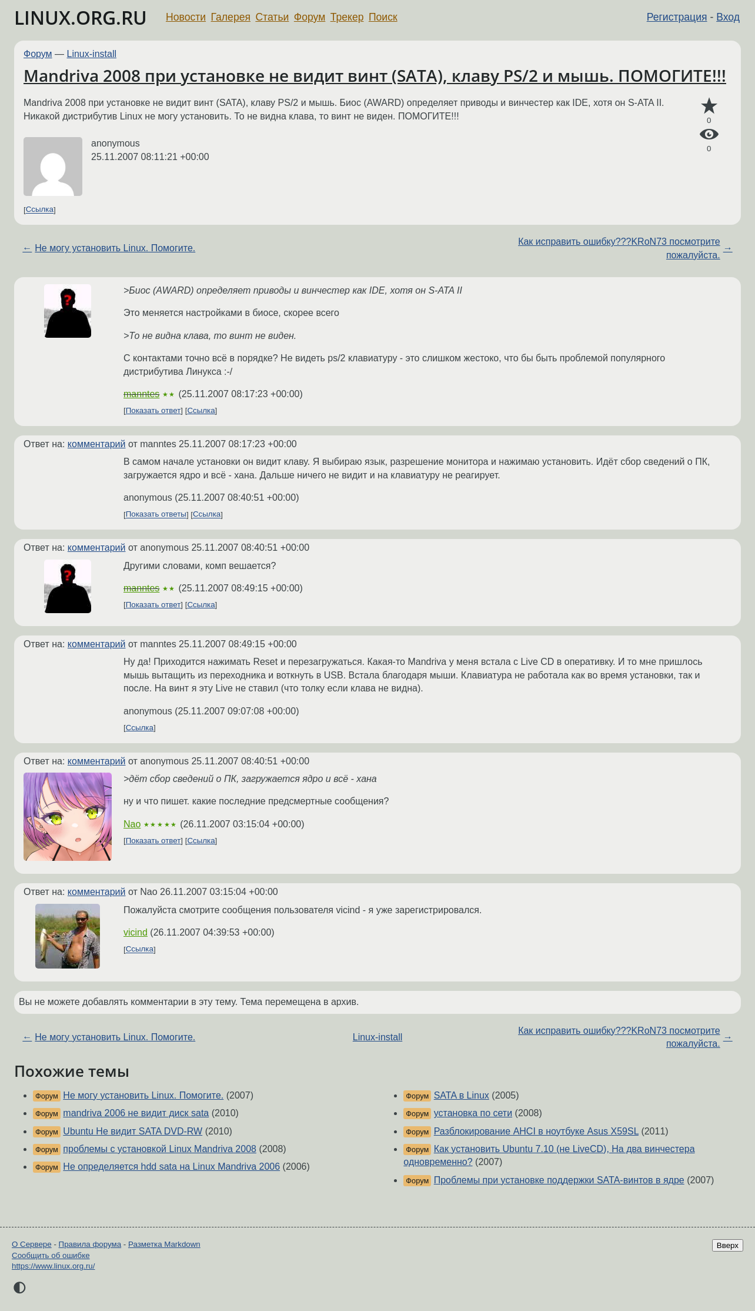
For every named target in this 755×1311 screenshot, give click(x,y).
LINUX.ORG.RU (80, 17)
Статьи (272, 17)
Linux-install (91, 54)
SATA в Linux (461, 1095)
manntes (141, 394)
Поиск (383, 17)
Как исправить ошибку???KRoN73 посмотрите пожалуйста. (619, 248)
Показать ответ (153, 410)
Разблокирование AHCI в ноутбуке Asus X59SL (536, 1131)
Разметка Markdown (164, 1244)
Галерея (230, 17)
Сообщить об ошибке (51, 1255)
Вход (728, 17)
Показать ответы (156, 514)
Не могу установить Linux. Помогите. (115, 248)
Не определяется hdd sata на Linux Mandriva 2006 (171, 1167)
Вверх (728, 1245)
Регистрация (677, 17)
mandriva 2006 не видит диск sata (136, 1113)
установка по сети (473, 1113)
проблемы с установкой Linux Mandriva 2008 (159, 1149)
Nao (132, 824)
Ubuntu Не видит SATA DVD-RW (132, 1131)
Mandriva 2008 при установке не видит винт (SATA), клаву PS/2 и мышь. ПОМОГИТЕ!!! (375, 75)
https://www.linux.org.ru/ (53, 1266)
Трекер (347, 17)
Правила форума (90, 1244)
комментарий (97, 444)
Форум (309, 17)
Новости (186, 17)
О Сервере (32, 1244)
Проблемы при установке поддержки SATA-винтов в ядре (559, 1180)
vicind (135, 932)
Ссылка (40, 209)
